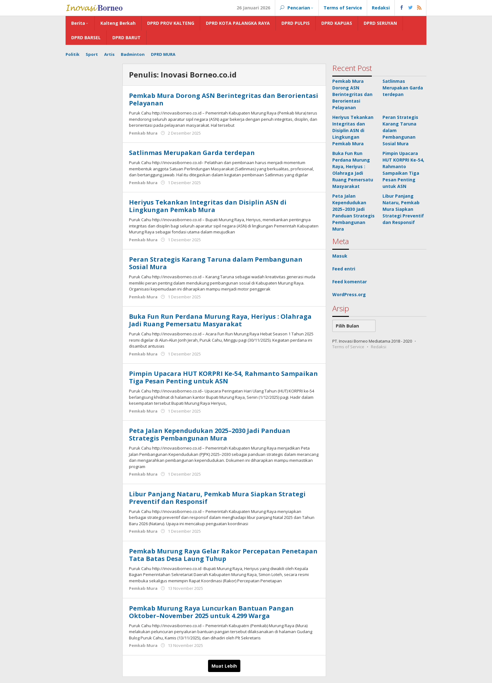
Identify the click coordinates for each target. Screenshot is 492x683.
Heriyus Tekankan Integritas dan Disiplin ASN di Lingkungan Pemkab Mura (207, 206)
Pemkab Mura (143, 133)
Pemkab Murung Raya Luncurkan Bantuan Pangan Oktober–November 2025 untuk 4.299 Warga (211, 612)
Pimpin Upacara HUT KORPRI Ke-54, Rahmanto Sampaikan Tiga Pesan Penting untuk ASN (223, 377)
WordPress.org (349, 294)
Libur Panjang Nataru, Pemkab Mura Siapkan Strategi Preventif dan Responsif (217, 498)
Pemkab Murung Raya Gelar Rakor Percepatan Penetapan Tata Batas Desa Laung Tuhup (223, 555)
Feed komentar (349, 282)
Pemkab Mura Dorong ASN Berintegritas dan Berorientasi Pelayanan (223, 99)
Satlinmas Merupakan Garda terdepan (192, 152)
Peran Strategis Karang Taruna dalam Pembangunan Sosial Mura (215, 263)
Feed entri (343, 269)
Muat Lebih (224, 666)
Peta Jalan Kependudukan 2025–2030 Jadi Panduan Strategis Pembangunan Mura (209, 434)
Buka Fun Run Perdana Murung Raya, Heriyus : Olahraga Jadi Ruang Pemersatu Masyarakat (220, 320)
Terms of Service (348, 347)
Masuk (339, 256)
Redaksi (378, 347)
